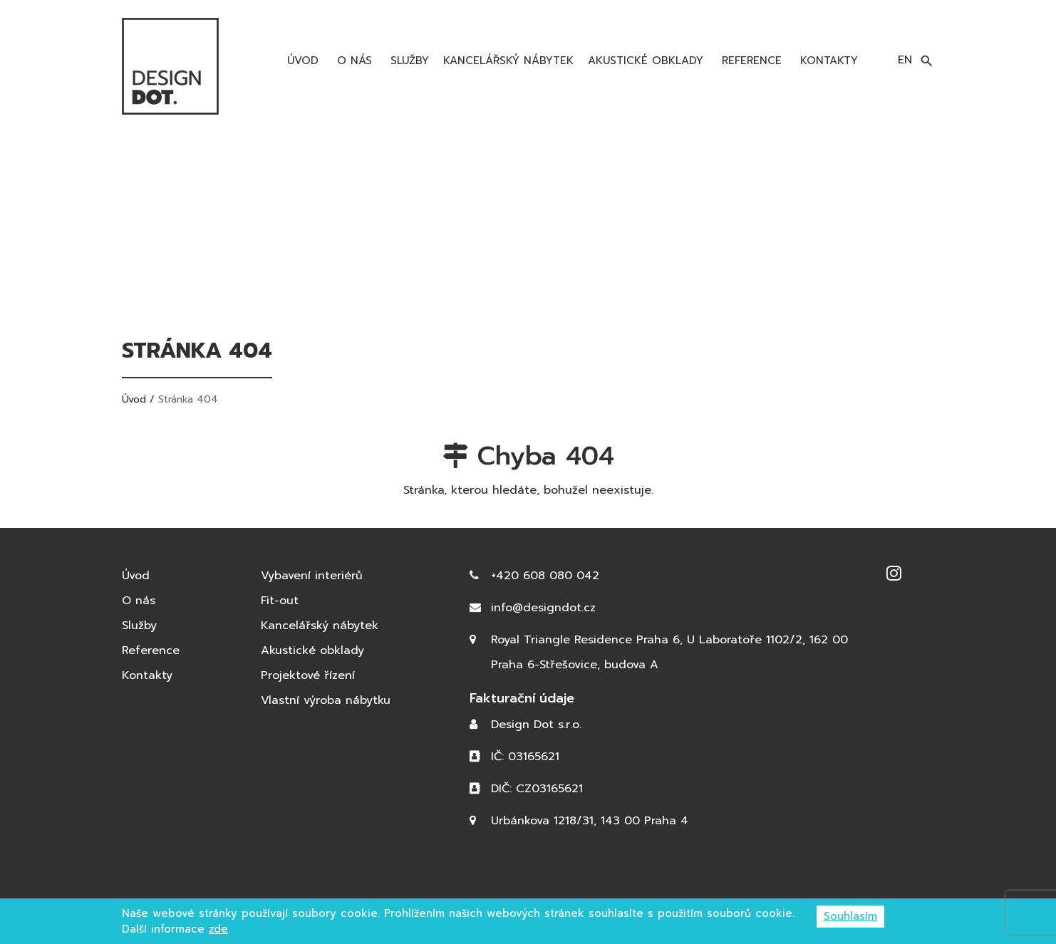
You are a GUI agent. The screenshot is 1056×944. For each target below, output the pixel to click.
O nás (352, 60)
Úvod (301, 60)
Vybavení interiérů (312, 575)
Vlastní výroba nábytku (325, 700)
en (905, 59)
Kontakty (827, 60)
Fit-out (280, 600)
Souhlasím (850, 916)
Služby (407, 60)
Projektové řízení (308, 675)
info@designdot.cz (543, 607)
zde (218, 929)
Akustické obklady (645, 60)
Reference (750, 60)
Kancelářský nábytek (508, 60)
